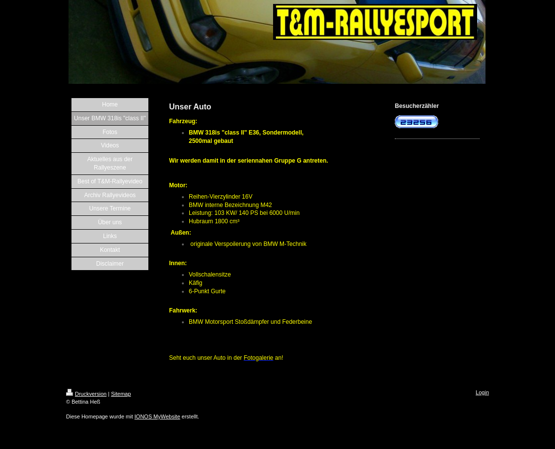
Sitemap (121, 394)
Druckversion (86, 394)
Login (482, 392)
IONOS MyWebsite (157, 416)
